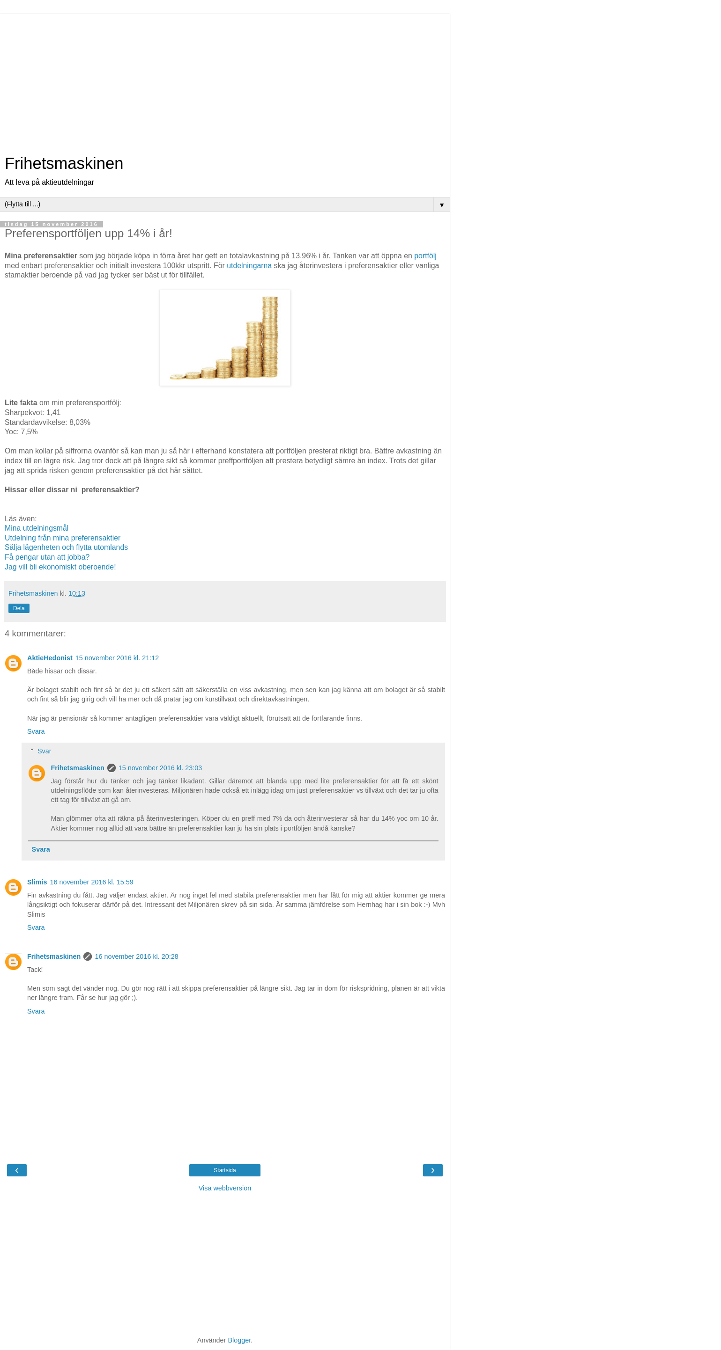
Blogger (239, 1340)
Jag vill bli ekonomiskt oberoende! (60, 567)
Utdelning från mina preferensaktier (62, 538)
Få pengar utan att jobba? (47, 557)
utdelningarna (249, 266)
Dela (19, 608)
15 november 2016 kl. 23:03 (160, 768)
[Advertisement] (225, 79)
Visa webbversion (225, 1188)
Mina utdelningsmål (36, 528)
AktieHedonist (50, 658)
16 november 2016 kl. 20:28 (136, 956)
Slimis (37, 882)
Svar (44, 751)
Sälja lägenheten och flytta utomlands (66, 547)
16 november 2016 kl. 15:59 (91, 882)
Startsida (225, 1170)
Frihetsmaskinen (64, 163)
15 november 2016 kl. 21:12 (117, 658)
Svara (36, 731)
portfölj (425, 256)
